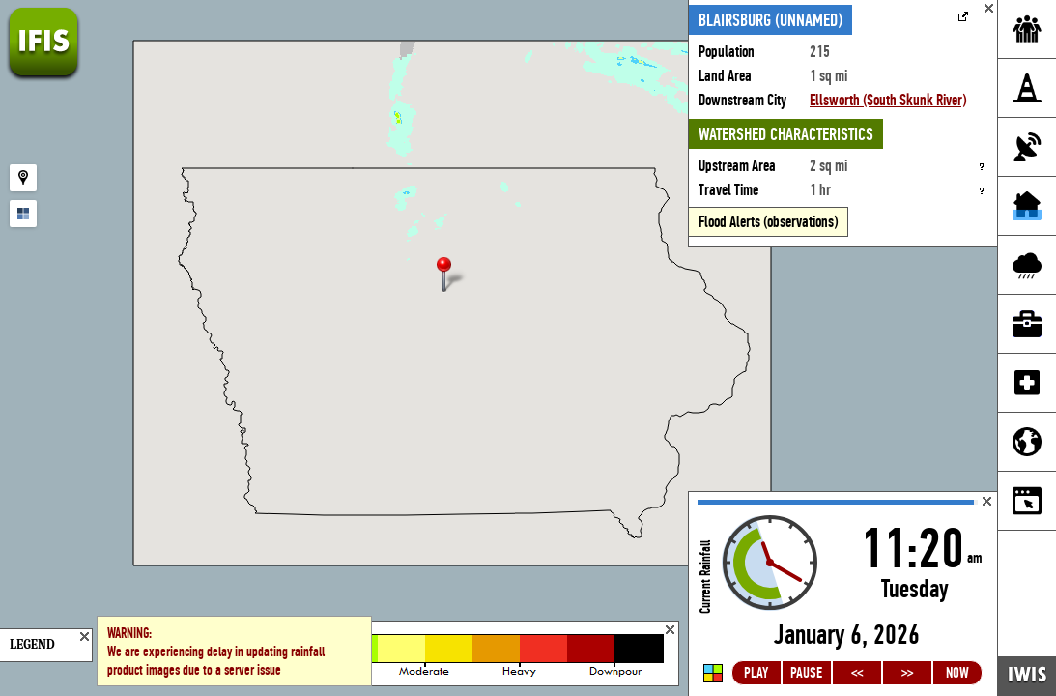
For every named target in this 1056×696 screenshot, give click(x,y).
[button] (452, 276)
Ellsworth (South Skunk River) (888, 100)
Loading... (843, 594)
